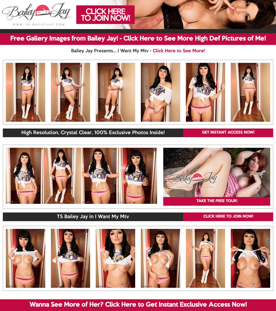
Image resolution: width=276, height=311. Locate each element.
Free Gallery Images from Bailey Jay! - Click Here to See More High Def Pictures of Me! (138, 39)
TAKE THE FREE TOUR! (216, 201)
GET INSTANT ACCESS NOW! (228, 132)
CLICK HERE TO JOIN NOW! (228, 216)
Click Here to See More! (179, 51)
